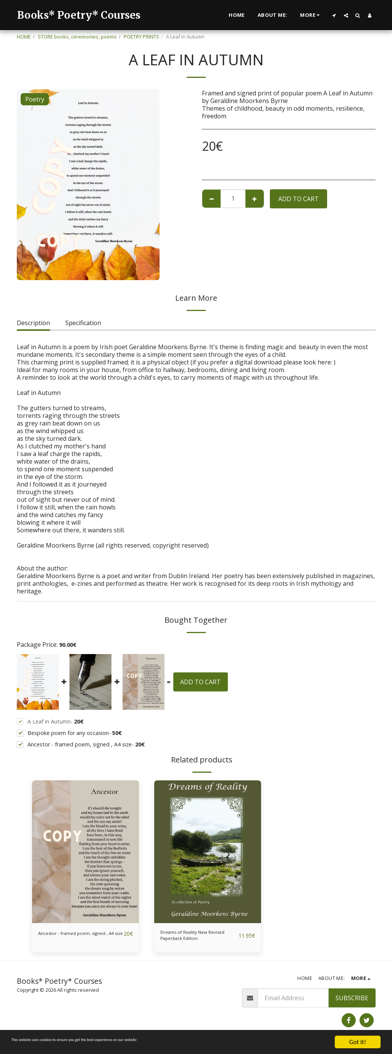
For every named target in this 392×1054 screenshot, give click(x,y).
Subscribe (352, 1003)
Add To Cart (298, 199)
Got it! (357, 1042)
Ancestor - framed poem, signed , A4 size (73, 938)
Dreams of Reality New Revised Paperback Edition (198, 938)
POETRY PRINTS (141, 36)
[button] (334, 15)
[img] (85, 851)
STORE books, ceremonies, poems (77, 36)
